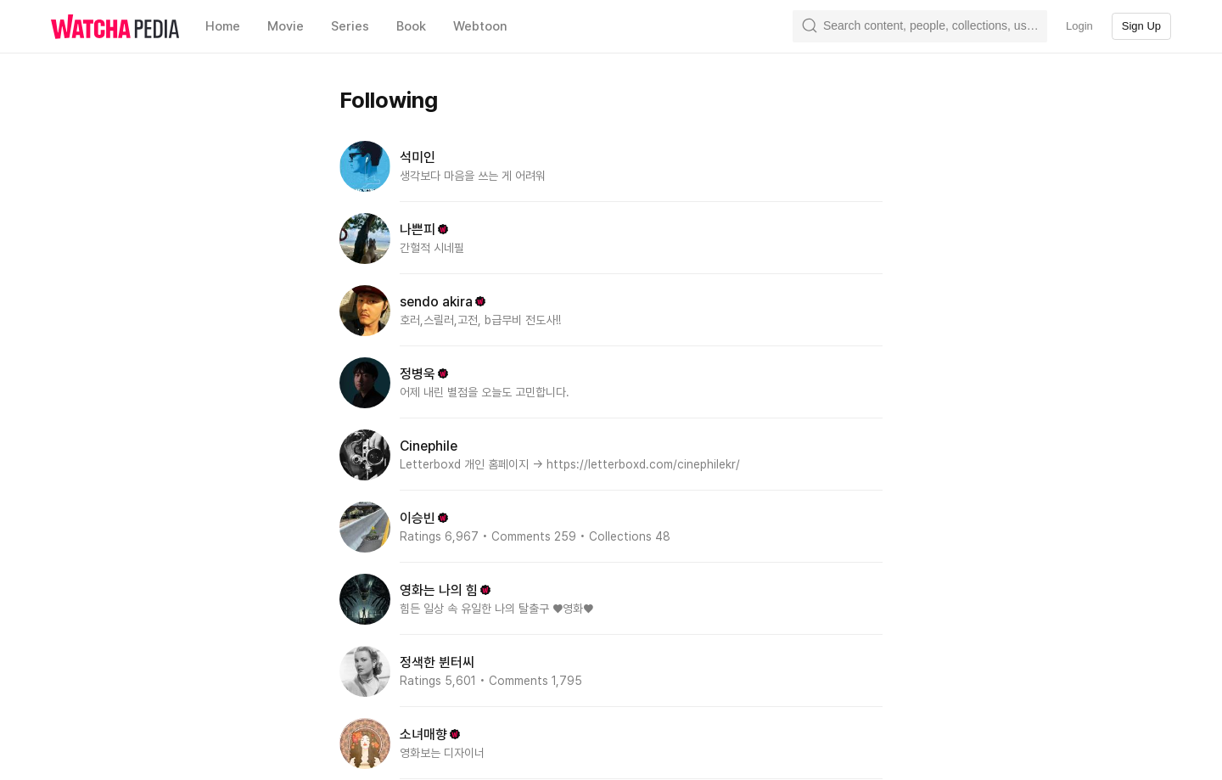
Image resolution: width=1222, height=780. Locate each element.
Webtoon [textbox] (480, 26)
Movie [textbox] (285, 26)
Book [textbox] (411, 26)
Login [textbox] (1079, 26)
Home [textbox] (222, 26)
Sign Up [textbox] (1141, 26)
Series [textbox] (350, 26)
